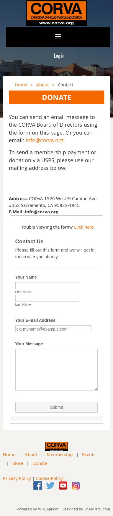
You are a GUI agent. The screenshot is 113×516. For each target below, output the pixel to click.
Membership (60, 454)
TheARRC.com (97, 509)
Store (17, 463)
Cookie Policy (49, 478)
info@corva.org (44, 140)
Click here (84, 227)
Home (21, 85)
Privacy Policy (17, 478)
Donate (39, 463)
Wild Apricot (48, 509)
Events (88, 454)
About (42, 85)
